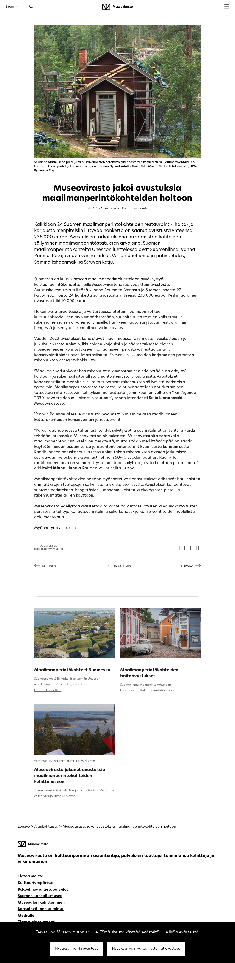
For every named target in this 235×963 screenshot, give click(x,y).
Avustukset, (48, 546)
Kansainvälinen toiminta (41, 909)
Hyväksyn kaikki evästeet (76, 949)
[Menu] (226, 7)
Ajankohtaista (46, 827)
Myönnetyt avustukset (55, 528)
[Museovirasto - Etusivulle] (117, 7)
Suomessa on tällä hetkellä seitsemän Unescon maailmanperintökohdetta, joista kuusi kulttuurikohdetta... (67, 684)
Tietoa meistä (31, 876)
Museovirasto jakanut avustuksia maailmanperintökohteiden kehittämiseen (69, 776)
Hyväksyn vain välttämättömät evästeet (146, 949)
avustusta (159, 285)
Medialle (26, 916)
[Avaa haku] (31, 7)
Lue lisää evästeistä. (180, 932)
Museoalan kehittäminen (41, 903)
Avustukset (113, 208)
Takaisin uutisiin (117, 566)
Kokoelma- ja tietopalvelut (43, 890)
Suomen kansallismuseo (40, 896)
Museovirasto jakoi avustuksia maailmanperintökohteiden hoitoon (119, 827)
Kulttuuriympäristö (135, 208)
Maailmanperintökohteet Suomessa (72, 670)
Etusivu (24, 827)
